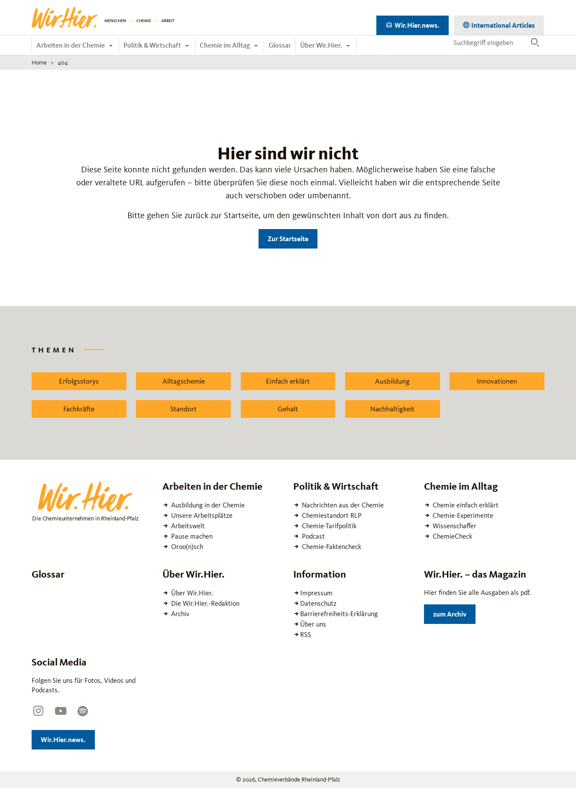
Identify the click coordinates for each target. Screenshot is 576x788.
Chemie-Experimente (462, 515)
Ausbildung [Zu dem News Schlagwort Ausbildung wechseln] (392, 381)
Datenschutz (318, 603)
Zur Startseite (288, 239)
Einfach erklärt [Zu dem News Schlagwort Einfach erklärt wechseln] (288, 381)
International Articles (502, 23)
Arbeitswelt (187, 526)
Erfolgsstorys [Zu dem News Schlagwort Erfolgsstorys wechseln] (79, 381)
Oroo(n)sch (186, 547)
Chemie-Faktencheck (330, 547)
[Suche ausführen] (535, 42)
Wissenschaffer (453, 526)
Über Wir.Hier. (321, 45)
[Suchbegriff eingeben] (488, 42)
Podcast (312, 536)
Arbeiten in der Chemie (71, 45)
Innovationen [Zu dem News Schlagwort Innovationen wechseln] (497, 381)
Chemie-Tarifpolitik (328, 526)
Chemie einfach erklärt (464, 505)
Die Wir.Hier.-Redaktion (204, 603)
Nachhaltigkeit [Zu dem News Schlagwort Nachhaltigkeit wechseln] (392, 408)
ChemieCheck (451, 536)
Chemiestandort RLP (331, 515)
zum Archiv (454, 612)
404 (63, 62)
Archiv (179, 614)
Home (39, 62)
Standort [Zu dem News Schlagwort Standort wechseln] (183, 408)
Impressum (316, 593)
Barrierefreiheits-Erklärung (339, 614)
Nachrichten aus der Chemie (342, 505)
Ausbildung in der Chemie (207, 505)
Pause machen (191, 536)
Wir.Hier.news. (421, 23)
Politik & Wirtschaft (152, 45)
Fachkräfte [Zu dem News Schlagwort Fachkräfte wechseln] (78, 408)
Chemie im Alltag (225, 45)
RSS (305, 634)
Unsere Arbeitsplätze (201, 515)
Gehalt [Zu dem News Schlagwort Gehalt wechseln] (288, 408)
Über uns (313, 624)
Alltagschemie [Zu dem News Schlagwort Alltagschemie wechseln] (183, 381)
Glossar (280, 45)
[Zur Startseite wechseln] (103, 17)
